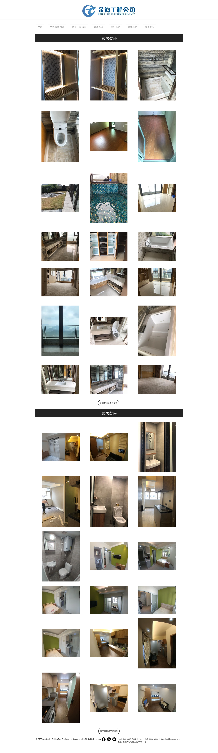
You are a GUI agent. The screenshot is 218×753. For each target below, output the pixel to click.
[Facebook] (104, 739)
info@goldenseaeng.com (171, 739)
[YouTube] (114, 739)
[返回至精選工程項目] (108, 403)
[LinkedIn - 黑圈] (109, 739)
